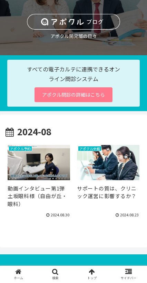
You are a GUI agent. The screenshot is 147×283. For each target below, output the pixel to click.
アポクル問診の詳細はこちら (73, 94)
